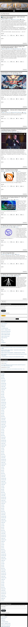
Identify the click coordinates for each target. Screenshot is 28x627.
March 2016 (3, 568)
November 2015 (3, 574)
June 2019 (2, 506)
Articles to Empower (4, 323)
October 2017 (3, 538)
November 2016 (3, 555)
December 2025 (3, 383)
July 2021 (2, 467)
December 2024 (3, 402)
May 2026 (2, 375)
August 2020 (3, 484)
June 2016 (2, 563)
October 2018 (3, 519)
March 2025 (3, 397)
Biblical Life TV (14, 19)
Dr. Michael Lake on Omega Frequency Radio (11, 274)
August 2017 (3, 541)
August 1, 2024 (8, 112)
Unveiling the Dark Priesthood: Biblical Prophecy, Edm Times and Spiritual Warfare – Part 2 (13, 47)
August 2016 (3, 560)
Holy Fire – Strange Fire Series (5, 329)
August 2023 (3, 427)
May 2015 (2, 584)
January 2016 (3, 571)
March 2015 (3, 587)
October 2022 (3, 443)
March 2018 (3, 530)
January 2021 (3, 476)
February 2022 (3, 456)
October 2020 (3, 481)
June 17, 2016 (8, 199)
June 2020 (2, 487)
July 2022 (2, 448)
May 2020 (2, 489)
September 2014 (3, 596)
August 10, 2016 (8, 171)
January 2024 (3, 419)
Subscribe (3, 310)
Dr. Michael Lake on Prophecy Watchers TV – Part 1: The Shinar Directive (13, 198)
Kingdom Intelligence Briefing (6, 0)
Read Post (24, 43)
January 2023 (3, 438)
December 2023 (3, 421)
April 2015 (2, 585)
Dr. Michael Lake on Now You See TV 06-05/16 (11, 225)
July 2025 (2, 391)
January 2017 (3, 552)
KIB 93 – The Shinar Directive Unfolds (9, 170)
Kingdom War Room (4, 337)
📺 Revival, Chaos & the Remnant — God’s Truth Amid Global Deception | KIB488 (13, 17)
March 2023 (3, 435)
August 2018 (3, 522)
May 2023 (2, 432)
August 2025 (3, 389)
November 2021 (3, 460)
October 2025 (3, 386)
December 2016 (3, 554)
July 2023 (2, 429)
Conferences (3, 326)
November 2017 (3, 536)
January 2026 (3, 381)
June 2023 (2, 430)
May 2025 (2, 394)
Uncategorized (3, 342)
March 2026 (3, 378)
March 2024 (3, 416)
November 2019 (3, 498)
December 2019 (3, 497)
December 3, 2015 (9, 254)
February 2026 (3, 380)
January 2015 (3, 590)
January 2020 (3, 495)
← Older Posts (3, 301)
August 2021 (3, 465)
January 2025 (3, 400)
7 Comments (18, 171)
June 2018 (2, 525)
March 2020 (3, 492)
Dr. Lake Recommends (4, 328)
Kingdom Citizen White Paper (5, 626)
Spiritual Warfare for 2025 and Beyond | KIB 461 (11, 72)
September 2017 (3, 539)
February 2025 (3, 399)
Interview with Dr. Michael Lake (16, 112)
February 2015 (3, 588)
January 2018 (3, 533)
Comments (22, 19)
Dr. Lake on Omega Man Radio (7, 253)
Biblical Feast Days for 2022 (8, 365)
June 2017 (2, 544)
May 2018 (2, 527)
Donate (6, 361)
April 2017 (2, 547)
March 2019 (3, 511)
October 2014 (3, 595)
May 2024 (2, 413)
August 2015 (3, 579)
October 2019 (3, 500)
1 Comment (16, 199)
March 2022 (3, 454)
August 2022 (3, 446)
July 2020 (2, 486)
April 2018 (2, 528)
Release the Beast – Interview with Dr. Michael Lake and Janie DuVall (13, 110)
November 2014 (3, 593)
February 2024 (3, 418)
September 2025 (3, 388)
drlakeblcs (3, 19)
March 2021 (3, 473)
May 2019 (2, 508)
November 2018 (3, 517)
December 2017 (3, 535)
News (13, 199)
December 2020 (3, 478)
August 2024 (3, 408)
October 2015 (3, 576)
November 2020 (3, 479)
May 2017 (2, 546)
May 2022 (2, 451)
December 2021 (3, 459)
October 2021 (3, 462)
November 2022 (3, 441)
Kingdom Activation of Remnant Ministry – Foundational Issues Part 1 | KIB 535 (13, 352)
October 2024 (3, 405)
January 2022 (3, 457)
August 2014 (3, 598)
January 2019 (3, 514)
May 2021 (2, 470)
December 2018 (3, 516)
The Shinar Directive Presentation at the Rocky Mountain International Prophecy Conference (13, 130)
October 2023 (3, 424)
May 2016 (2, 565)
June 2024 (2, 411)
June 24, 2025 (8, 19)
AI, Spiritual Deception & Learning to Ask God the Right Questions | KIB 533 (12, 356)
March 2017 (3, 549)
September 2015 (3, 577)
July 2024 (2, 410)
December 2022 (3, 440)
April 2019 (2, 509)
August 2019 (3, 503)
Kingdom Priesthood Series (5, 336)
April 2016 (2, 566)
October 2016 (3, 557)
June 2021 (2, 468)
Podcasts (18, 19)
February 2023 (3, 437)
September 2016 (3, 558)
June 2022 (2, 449)
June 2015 (2, 582)
